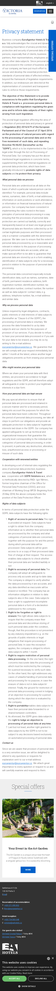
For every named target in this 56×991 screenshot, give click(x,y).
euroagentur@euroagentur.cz (17, 347)
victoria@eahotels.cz (13, 923)
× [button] (53, 958)
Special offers (52, 51)
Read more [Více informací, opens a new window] (27, 973)
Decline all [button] (41, 978)
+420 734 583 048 (11, 920)
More (28, 870)
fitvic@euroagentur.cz (13, 909)
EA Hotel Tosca (8, 937)
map (4, 894)
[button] (28, 986)
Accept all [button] (14, 978)
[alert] (28, 973)
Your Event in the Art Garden (28, 848)
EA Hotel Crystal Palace (12, 934)
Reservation (39, 11)
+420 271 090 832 (11, 905)
